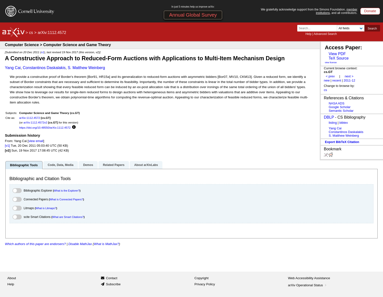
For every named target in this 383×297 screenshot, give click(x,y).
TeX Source (339, 58)
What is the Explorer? (67, 190)
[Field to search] (350, 28)
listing (333, 122)
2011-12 (349, 80)
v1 (42, 52)
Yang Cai (13, 68)
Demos (88, 165)
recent (336, 80)
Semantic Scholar (341, 111)
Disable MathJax (80, 244)
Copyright (201, 278)
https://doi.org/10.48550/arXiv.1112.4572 (45, 127)
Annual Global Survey (193, 15)
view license (331, 62)
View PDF (337, 54)
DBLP (329, 117)
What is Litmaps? (46, 208)
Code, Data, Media (60, 165)
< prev (330, 76)
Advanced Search (325, 34)
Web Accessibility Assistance (309, 278)
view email (36, 141)
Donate (370, 11)
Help (308, 34)
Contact (111, 278)
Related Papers (113, 165)
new (327, 80)
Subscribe (113, 284)
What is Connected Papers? (66, 199)
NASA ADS (336, 103)
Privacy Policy (204, 284)
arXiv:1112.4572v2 (35, 122)
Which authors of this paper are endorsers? (35, 244)
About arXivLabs (146, 165)
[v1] (7, 145)
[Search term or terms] (318, 28)
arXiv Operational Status (307, 285)
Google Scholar (340, 107)
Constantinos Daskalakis (44, 68)
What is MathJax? (106, 244)
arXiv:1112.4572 (29, 117)
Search (372, 28)
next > (349, 76)
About (11, 278)
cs (31, 33)
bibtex (343, 122)
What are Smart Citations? (68, 216)
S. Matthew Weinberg (86, 68)
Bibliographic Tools (24, 165)
